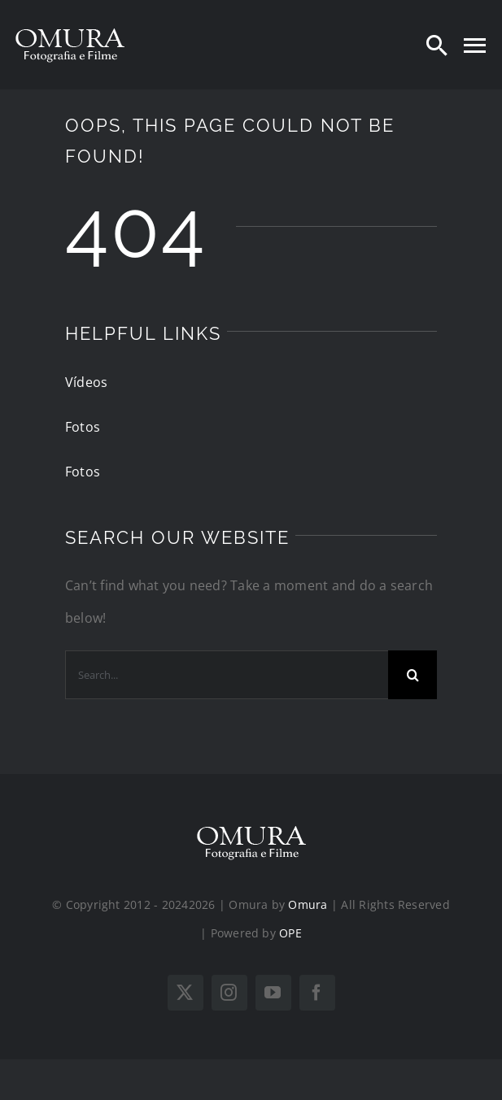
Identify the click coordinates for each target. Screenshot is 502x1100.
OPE (290, 933)
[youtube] (273, 993)
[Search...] (226, 674)
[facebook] (317, 993)
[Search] (437, 44)
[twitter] (185, 993)
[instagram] (229, 993)
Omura (307, 904)
